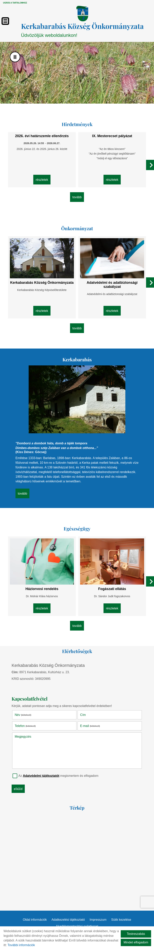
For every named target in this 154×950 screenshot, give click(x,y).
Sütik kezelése (121, 919)
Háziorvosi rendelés (41, 589)
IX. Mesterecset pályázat (112, 136)
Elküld (18, 789)
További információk (21, 945)
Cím (83, 714)
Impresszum (98, 919)
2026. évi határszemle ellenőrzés (42, 136)
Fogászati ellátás (112, 589)
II (15, 57)
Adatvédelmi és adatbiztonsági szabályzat (112, 285)
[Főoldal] (82, 13)
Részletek (42, 179)
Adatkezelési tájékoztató (68, 919)
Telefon (25, 726)
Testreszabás (136, 933)
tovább (77, 197)
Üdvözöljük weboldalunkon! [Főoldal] (82, 29)
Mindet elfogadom (136, 942)
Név (23, 714)
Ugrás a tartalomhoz (15, 3)
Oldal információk (35, 919)
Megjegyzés (23, 736)
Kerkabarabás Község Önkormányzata (42, 283)
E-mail (90, 726)
